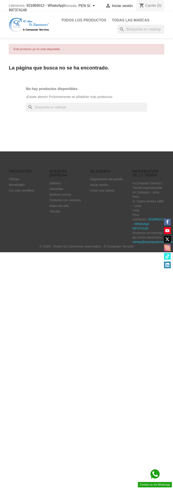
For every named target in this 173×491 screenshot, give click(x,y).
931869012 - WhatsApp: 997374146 (148, 224)
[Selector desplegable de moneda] (87, 6)
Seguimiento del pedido (106, 179)
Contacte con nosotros (65, 200)
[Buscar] (140, 29)
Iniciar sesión (99, 185)
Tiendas (54, 211)
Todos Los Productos (83, 20)
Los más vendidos (21, 190)
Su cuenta (100, 171)
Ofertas (14, 179)
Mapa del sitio (59, 206)
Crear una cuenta (102, 190)
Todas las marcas (130, 20)
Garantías (56, 189)
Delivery (55, 183)
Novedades (17, 185)
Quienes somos (60, 194)
